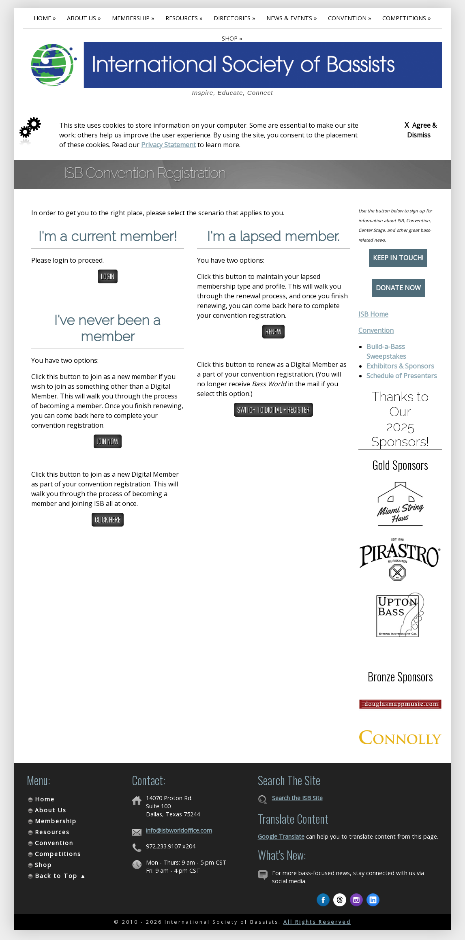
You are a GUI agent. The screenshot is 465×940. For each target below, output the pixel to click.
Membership (56, 821)
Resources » (184, 18)
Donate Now (398, 287)
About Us (50, 810)
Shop (43, 865)
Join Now (107, 441)
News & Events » (291, 18)
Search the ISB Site (297, 798)
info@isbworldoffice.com (179, 830)
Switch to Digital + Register (273, 410)
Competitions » (406, 18)
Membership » (133, 18)
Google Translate (281, 836)
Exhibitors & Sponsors (400, 366)
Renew (273, 331)
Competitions (58, 854)
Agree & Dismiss (421, 129)
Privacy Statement (168, 144)
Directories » (234, 18)
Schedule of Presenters (401, 375)
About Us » (84, 18)
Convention (376, 330)
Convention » (349, 18)
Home (45, 799)
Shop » (232, 38)
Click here (107, 520)
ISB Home (373, 314)
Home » (45, 18)
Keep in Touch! (398, 257)
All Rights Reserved (317, 922)
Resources (52, 832)
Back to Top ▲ (60, 876)
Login (107, 276)
